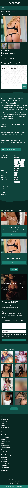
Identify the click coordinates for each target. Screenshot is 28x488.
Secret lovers (4, 421)
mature (16, 162)
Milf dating (4, 461)
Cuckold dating (5, 459)
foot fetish (17, 166)
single (16, 172)
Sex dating (3, 432)
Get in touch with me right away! (11, 149)
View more (14, 269)
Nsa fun (3, 439)
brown (16, 177)
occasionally (17, 181)
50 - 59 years (4, 189)
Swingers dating (5, 467)
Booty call (3, 425)
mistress (21, 164)
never (16, 175)
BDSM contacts (5, 427)
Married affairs (5, 452)
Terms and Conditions (16, 334)
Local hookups (5, 437)
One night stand (5, 445)
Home (2, 11)
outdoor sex (17, 159)
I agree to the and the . (14, 335)
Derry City (3, 194)
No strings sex (4, 419)
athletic (16, 170)
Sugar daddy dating (6, 447)
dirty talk (22, 166)
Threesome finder (5, 441)
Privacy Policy (5, 336)
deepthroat (21, 162)
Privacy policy (14, 483)
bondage (16, 164)
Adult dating (4, 465)
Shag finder (4, 450)
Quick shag (4, 443)
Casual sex (7, 11)
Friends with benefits (6, 463)
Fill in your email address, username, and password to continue (14, 323)
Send (24, 86)
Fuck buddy (4, 430)
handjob (22, 159)
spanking (16, 168)
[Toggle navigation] (3, 8)
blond (16, 179)
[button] (14, 29)
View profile (14, 234)
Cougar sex (4, 457)
